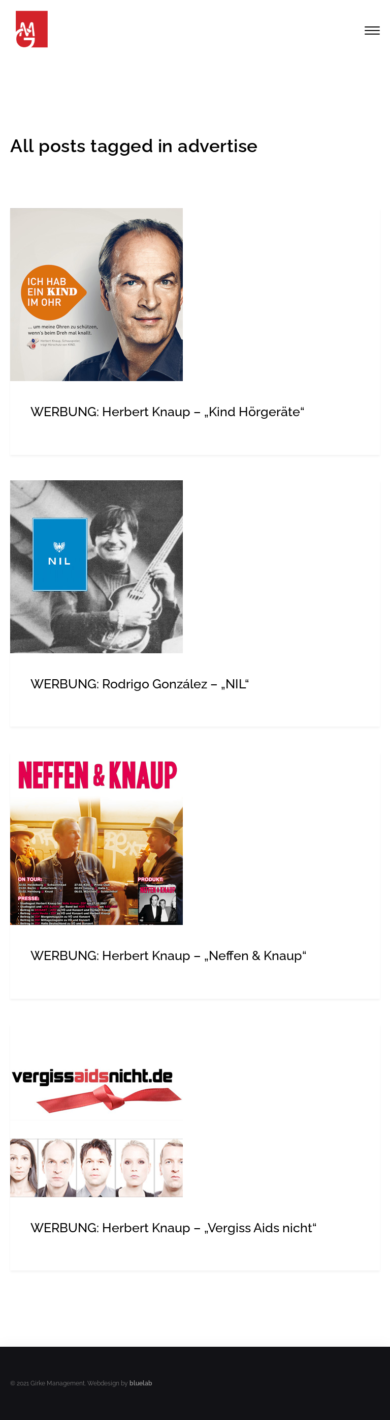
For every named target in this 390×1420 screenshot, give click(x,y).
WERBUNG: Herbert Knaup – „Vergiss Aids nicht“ (173, 1227)
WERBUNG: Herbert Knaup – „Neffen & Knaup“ (168, 955)
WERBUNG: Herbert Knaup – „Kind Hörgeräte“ (167, 411)
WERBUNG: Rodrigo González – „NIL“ (139, 683)
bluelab (140, 1383)
